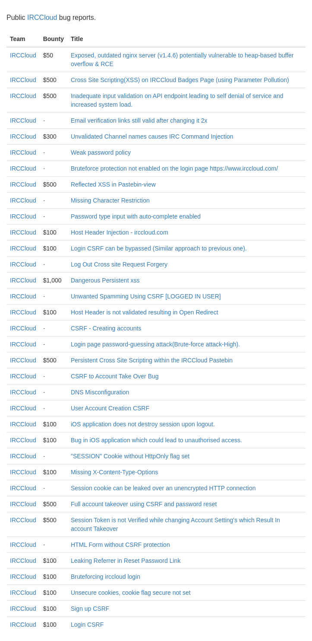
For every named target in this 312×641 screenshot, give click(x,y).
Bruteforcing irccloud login (105, 576)
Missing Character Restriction (110, 200)
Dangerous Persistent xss (105, 280)
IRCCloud (42, 17)
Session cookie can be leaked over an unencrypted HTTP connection (163, 488)
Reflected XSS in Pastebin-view (113, 184)
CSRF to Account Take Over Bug (115, 376)
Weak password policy (101, 152)
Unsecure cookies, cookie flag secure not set (131, 592)
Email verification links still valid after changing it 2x (139, 120)
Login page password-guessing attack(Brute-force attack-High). (155, 344)
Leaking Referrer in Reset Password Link (125, 560)
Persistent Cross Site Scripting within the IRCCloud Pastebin (152, 360)
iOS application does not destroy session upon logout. (143, 424)
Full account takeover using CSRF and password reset (144, 504)
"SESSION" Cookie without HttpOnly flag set (130, 456)
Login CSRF (87, 624)
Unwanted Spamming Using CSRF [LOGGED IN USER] (146, 296)
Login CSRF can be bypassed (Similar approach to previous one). (159, 248)
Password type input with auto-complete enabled (136, 216)
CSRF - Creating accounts (106, 328)
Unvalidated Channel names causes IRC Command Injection (152, 136)
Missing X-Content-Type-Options (114, 472)
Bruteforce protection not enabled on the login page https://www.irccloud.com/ (174, 168)
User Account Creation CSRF (110, 408)
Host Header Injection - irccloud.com (119, 232)
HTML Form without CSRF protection (120, 544)
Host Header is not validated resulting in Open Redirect (144, 312)
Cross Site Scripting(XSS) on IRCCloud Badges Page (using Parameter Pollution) (180, 79)
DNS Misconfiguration (100, 392)
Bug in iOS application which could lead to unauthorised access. (156, 440)
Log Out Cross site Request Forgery (119, 264)
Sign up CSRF (90, 608)
